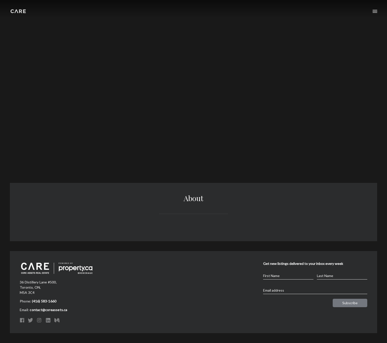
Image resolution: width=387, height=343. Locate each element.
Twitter (30, 320)
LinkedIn (48, 320)
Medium (56, 320)
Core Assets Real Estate (18, 10)
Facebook (22, 320)
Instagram (39, 320)
